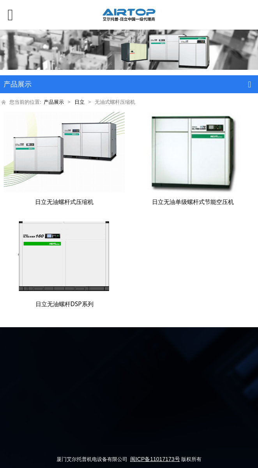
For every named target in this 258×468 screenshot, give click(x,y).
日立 (79, 102)
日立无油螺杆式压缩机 (64, 202)
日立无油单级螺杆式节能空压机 (193, 202)
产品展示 (54, 102)
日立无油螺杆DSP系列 (64, 304)
